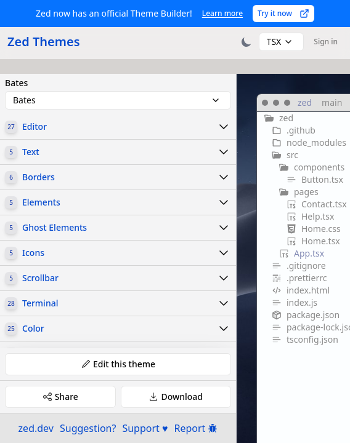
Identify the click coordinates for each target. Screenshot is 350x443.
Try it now (283, 13)
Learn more (222, 13)
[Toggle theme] (246, 41)
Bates (16, 83)
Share (60, 396)
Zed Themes (43, 41)
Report (196, 428)
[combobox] (281, 42)
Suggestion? (88, 428)
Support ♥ (145, 428)
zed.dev (36, 428)
